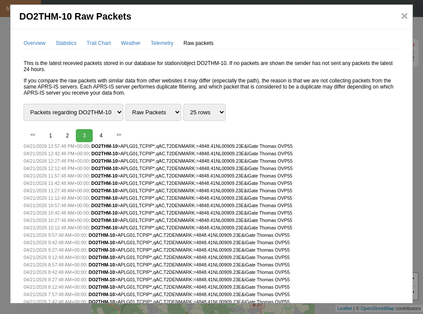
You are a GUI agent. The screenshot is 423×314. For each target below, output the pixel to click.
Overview (34, 43)
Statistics (66, 43)
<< (32, 135)
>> (119, 135)
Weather (131, 43)
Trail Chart (99, 43)
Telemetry (162, 43)
